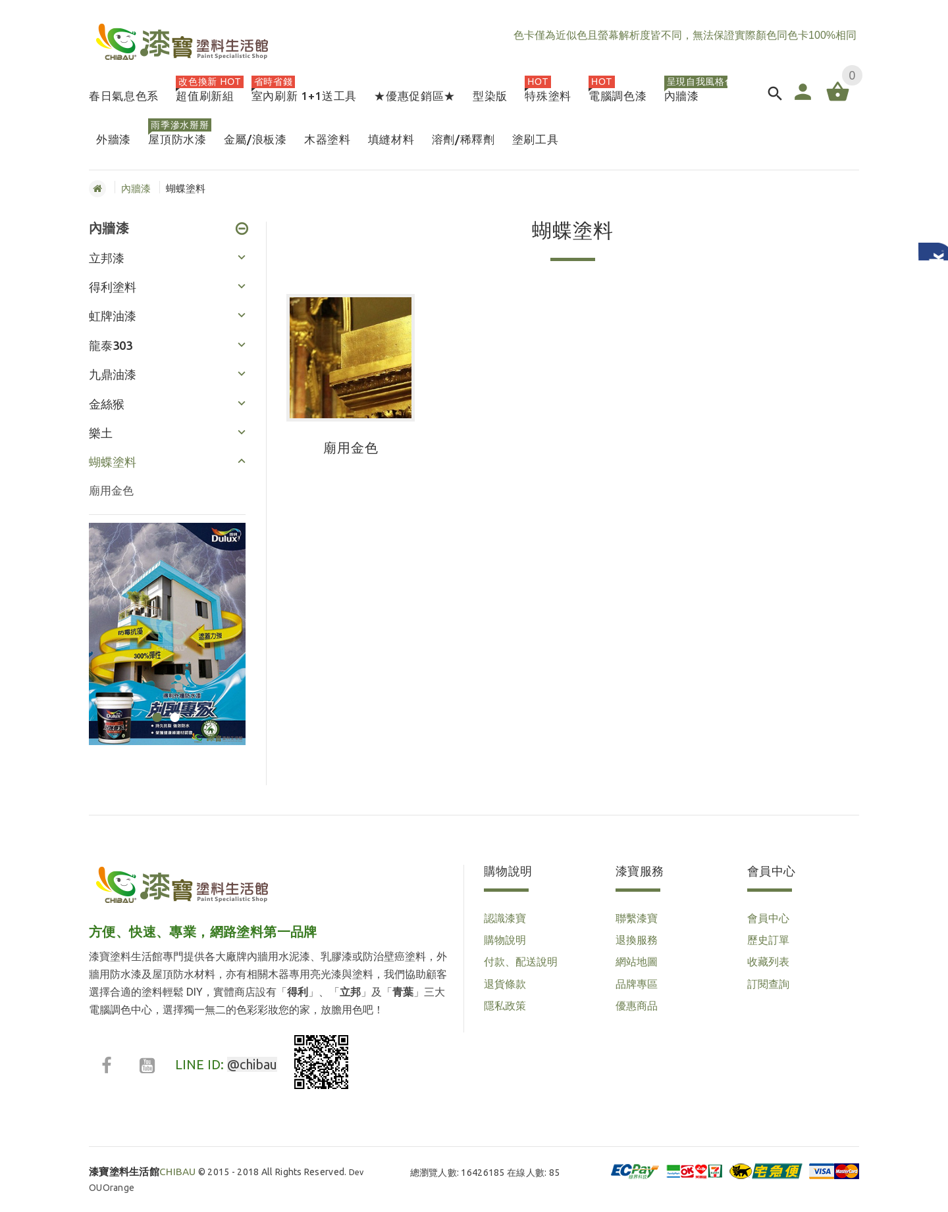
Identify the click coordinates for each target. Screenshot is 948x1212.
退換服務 (637, 940)
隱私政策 (505, 1005)
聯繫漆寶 (637, 918)
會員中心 (768, 918)
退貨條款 (505, 984)
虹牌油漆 (112, 315)
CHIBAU (142, 1171)
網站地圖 (637, 961)
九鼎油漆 (112, 374)
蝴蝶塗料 (112, 461)
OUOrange (111, 1187)
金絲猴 (106, 403)
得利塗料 (112, 286)
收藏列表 (768, 961)
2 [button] (173, 709)
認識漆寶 (505, 918)
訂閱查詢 (768, 984)
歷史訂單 (768, 940)
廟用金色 (111, 490)
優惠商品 (637, 1005)
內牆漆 (136, 188)
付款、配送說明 (521, 961)
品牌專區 (637, 984)
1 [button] (155, 709)
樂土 (101, 432)
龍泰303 (110, 345)
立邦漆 (106, 257)
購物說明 (505, 940)
